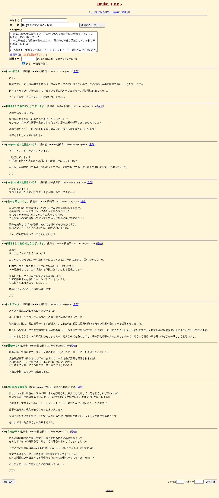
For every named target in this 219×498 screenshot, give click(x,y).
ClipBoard (109, 494)
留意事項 (15, 58)
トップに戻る (97, 12)
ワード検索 (113, 12)
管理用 (125, 12)
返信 (75, 75)
